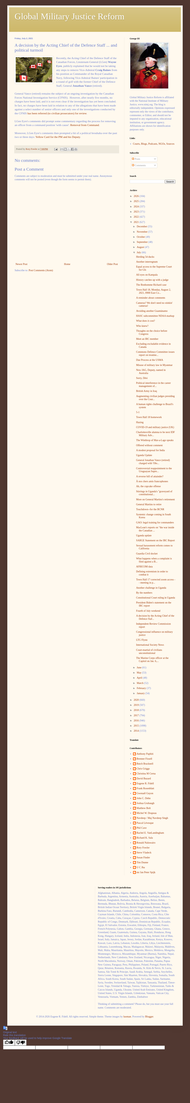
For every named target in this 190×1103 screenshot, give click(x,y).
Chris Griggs (143, 768)
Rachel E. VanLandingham (150, 832)
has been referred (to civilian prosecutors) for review (56, 113)
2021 (137, 222)
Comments (139, 165)
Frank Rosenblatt (145, 788)
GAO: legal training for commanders (155, 522)
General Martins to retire (149, 504)
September (142, 242)
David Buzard (144, 778)
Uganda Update (144, 455)
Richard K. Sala (145, 837)
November (142, 231)
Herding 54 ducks (145, 256)
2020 (137, 700)
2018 (137, 710)
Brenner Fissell (144, 758)
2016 (137, 720)
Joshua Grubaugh (146, 803)
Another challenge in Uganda (151, 587)
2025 (137, 201)
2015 (137, 725)
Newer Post (21, 264)
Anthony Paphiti (145, 753)
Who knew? (142, 326)
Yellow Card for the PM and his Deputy (57, 136)
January (141, 693)
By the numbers (144, 592)
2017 (137, 715)
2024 (137, 206)
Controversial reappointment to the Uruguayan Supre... (154, 470)
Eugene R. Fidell (145, 783)
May (139, 672)
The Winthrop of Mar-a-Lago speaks (155, 440)
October (141, 237)
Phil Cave (142, 828)
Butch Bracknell (145, 763)
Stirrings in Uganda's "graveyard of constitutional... (154, 493)
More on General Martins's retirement (155, 499)
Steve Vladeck (144, 852)
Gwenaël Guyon (145, 793)
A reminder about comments (150, 297)
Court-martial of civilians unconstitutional (149, 651)
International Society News (150, 644)
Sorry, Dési (142, 378)
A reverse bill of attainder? (149, 476)
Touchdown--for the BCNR (150, 509)
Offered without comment (149, 445)
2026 (137, 196)
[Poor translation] (20, 1043)
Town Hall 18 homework (149, 417)
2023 (137, 211)
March (140, 683)
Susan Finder (143, 857)
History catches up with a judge (152, 279)
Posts (136, 159)
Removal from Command (84, 125)
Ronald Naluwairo (146, 842)
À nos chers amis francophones (152, 481)
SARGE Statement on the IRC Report (155, 540)
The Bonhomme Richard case (151, 284)
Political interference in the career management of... (153, 384)
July (139, 252)
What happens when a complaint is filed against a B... (154, 560)
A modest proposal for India (150, 450)
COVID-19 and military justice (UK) (155, 427)
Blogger (149, 1016)
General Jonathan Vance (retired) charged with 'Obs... (153, 462)
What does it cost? (145, 320)
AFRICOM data (144, 566)
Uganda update (143, 535)
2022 (137, 216)
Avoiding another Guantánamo (152, 311)
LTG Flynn (141, 640)
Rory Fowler (143, 847)
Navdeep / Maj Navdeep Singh (152, 818)
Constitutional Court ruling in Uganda (155, 597)
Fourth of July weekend (148, 610)
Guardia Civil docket (146, 553)
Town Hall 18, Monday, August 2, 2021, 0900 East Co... (153, 291)
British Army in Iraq (146, 391)
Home (67, 264)
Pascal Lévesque (145, 823)
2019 (137, 705)
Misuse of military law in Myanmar (154, 365)
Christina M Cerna (146, 773)
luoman (127, 1016)
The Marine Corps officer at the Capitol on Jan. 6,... (152, 659)
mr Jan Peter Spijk (146, 872)
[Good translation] (9, 1043)
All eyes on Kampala (147, 274)
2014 (137, 730)
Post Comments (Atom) (41, 270)
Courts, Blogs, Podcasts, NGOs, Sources (153, 143)
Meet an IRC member (147, 339)
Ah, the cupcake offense (148, 486)
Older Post (112, 264)
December (142, 226)
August (141, 247)
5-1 (138, 412)
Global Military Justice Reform (69, 16)
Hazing (139, 422)
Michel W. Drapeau (147, 813)
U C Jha (141, 867)
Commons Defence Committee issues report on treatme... (155, 353)
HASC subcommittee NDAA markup (155, 316)
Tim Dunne (142, 862)
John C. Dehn (144, 798)
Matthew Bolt (144, 808)
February (142, 688)
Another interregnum (147, 261)
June (139, 667)
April (140, 677)
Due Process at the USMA (149, 360)
